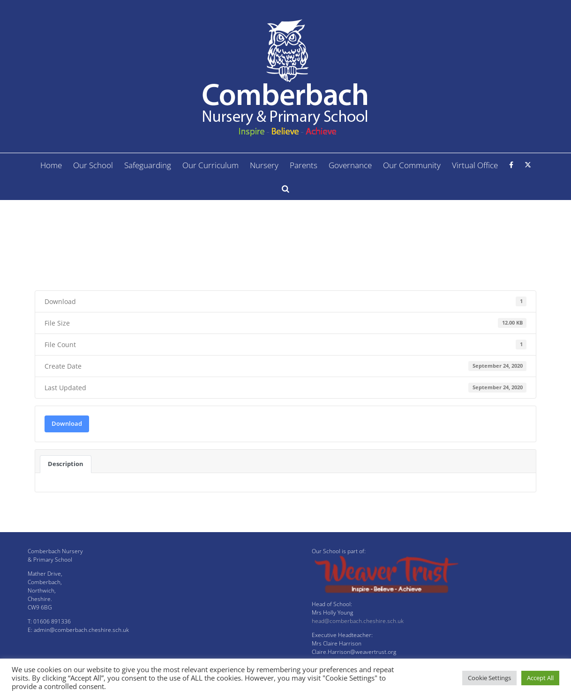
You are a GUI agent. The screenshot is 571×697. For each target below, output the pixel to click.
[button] (285, 188)
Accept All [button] (540, 678)
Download (67, 423)
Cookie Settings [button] (489, 678)
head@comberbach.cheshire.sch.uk (358, 621)
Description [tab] (65, 464)
